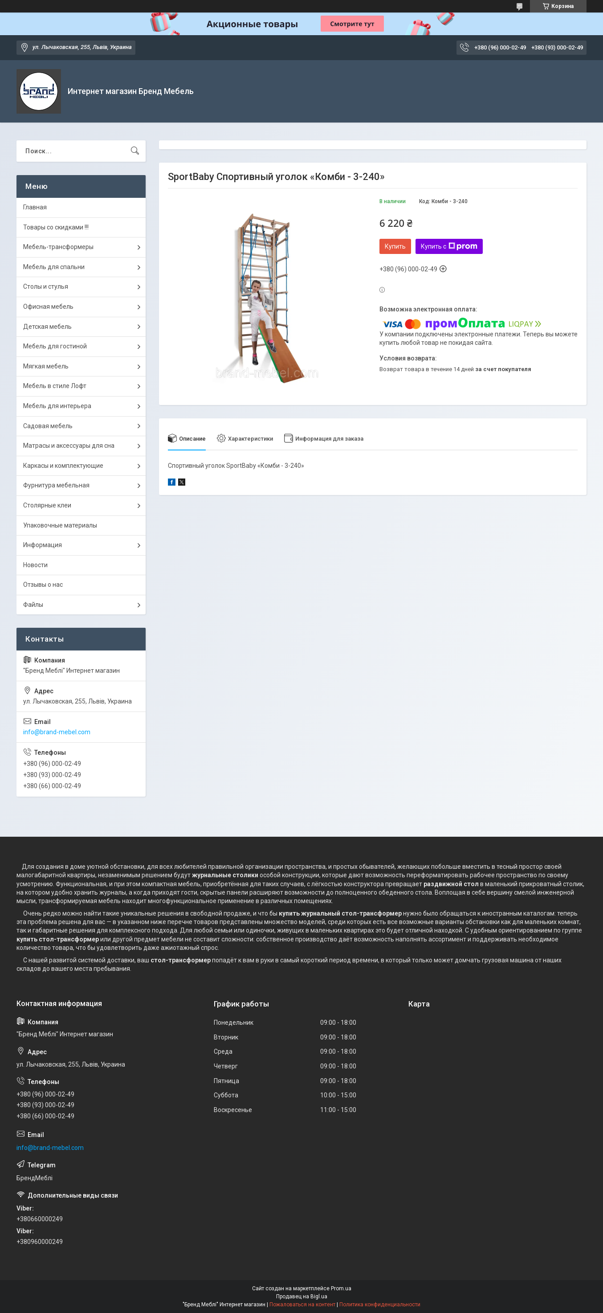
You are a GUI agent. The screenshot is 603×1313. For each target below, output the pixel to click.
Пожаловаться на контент (302, 1304)
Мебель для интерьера (57, 405)
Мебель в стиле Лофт (54, 385)
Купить (395, 246)
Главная (35, 207)
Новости (35, 565)
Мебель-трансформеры (58, 246)
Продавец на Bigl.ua (301, 1296)
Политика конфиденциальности (379, 1304)
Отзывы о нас (43, 584)
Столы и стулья (45, 286)
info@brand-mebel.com (56, 732)
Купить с (449, 246)
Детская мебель (47, 326)
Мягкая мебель (46, 366)
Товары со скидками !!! (56, 227)
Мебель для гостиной (55, 346)
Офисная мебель (48, 306)
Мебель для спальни (54, 266)
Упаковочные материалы (60, 525)
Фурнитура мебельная (56, 485)
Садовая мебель (48, 425)
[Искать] (135, 151)
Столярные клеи (47, 505)
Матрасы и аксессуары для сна (68, 445)
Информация (42, 544)
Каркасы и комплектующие (63, 465)
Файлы (33, 604)
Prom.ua (341, 1288)
